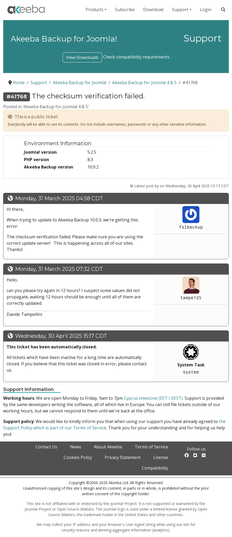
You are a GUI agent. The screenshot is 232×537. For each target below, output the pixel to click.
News (75, 447)
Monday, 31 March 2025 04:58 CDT (59, 198)
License (160, 457)
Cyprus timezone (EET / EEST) (153, 398)
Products (94, 9)
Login (205, 9)
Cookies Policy (78, 457)
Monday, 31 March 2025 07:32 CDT (59, 269)
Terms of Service (151, 447)
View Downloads (82, 57)
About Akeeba (108, 447)
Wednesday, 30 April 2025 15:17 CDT (61, 336)
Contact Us (46, 447)
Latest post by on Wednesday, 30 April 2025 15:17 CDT (179, 185)
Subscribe (125, 9)
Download (153, 9)
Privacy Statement (123, 457)
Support (180, 9)
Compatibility (155, 468)
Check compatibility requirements (136, 57)
